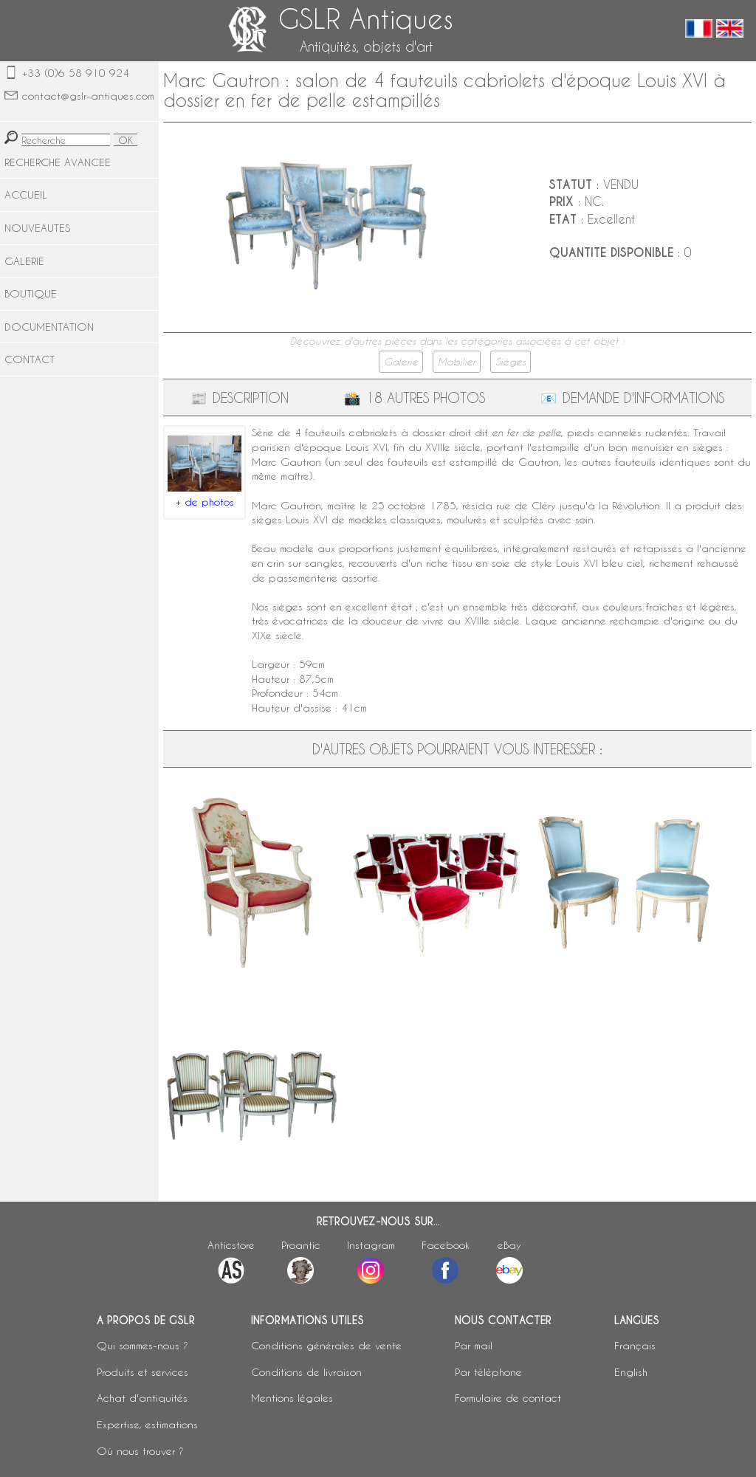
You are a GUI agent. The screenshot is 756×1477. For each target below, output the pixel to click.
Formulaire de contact (508, 1397)
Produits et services (142, 1372)
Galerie (401, 362)
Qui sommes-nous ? (142, 1345)
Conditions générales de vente (326, 1345)
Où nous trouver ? (140, 1451)
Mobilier (456, 362)
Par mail (473, 1345)
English (630, 1372)
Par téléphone (488, 1372)
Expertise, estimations (147, 1424)
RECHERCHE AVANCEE (57, 162)
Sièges (510, 362)
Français (635, 1345)
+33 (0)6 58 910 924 (75, 72)
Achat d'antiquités (142, 1397)
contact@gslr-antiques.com (88, 95)
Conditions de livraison (306, 1372)
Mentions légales (292, 1397)
